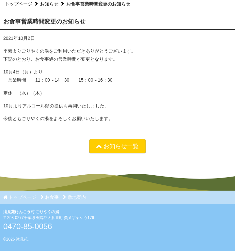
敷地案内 (74, 197)
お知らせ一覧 (117, 146)
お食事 (49, 197)
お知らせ (49, 4)
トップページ (18, 4)
